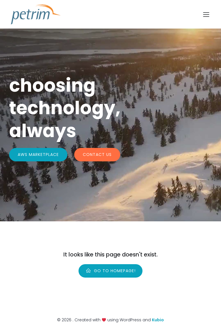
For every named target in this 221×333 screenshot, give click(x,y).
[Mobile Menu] (206, 14)
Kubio (158, 320)
